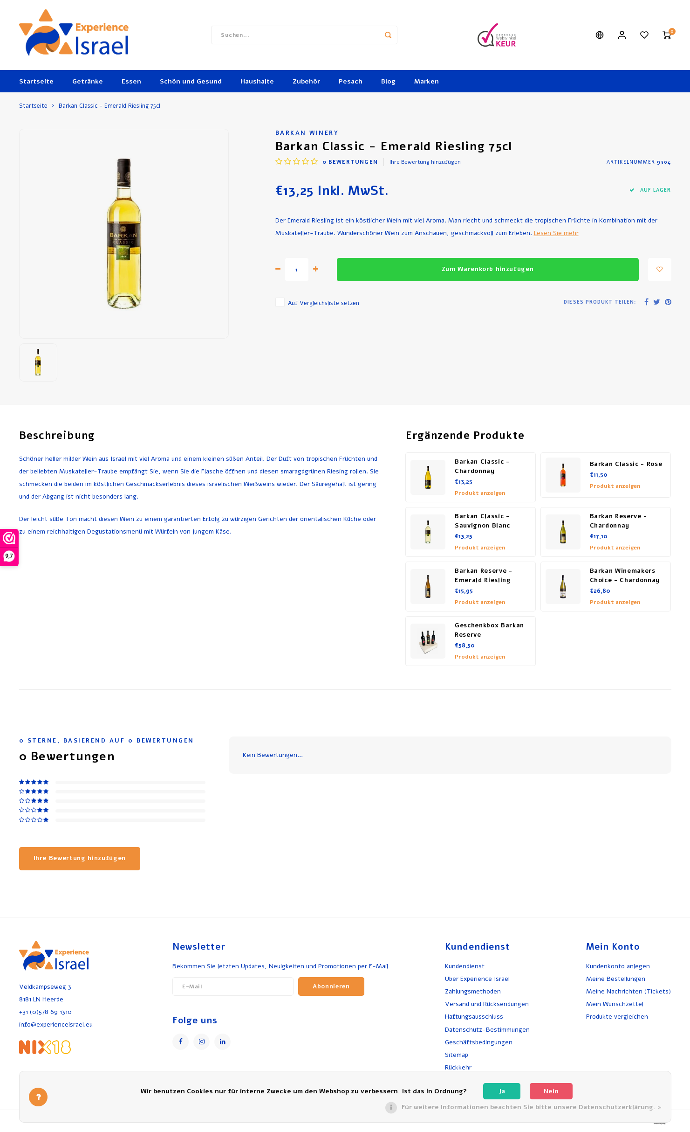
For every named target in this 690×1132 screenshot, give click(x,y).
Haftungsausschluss (474, 1016)
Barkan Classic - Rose (626, 464)
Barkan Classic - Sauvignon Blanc (482, 521)
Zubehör (306, 81)
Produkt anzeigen (480, 493)
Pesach (350, 81)
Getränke (87, 81)
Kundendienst (465, 966)
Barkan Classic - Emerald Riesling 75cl (109, 106)
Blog (388, 81)
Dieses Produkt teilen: (600, 302)
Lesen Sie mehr (556, 233)
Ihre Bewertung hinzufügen (425, 162)
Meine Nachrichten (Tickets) (628, 991)
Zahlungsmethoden (473, 991)
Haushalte (257, 81)
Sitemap (456, 1054)
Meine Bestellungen (615, 978)
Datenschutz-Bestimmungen (487, 1029)
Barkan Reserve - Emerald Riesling (483, 575)
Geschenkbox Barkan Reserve (489, 630)
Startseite (36, 81)
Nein (551, 1091)
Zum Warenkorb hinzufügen (488, 269)
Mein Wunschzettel (614, 1004)
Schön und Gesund (191, 81)
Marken (426, 81)
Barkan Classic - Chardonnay (482, 466)
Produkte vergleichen (617, 1016)
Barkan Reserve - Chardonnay (619, 521)
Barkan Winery (307, 133)
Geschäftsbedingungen (478, 1042)
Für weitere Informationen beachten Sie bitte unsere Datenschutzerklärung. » (532, 1107)
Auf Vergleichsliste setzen (323, 303)
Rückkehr (458, 1067)
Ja (502, 1091)
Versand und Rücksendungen (487, 1004)
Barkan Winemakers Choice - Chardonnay (625, 575)
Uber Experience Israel (477, 978)
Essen (131, 81)
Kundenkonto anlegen (618, 966)
